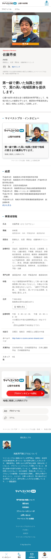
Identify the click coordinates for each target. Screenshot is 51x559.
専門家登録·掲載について (25, 500)
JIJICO (25, 533)
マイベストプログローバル (25, 537)
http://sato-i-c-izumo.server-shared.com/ (28, 338)
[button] (16, 67)
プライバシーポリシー (24, 511)
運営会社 (25, 504)
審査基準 (12, 481)
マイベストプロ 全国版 (25, 519)
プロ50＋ (25, 530)
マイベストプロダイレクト (25, 526)
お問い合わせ (25, 515)
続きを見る (6, 205)
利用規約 (25, 507)
